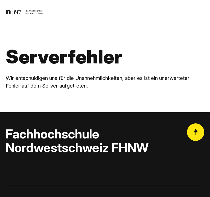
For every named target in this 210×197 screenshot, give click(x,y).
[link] (25, 12)
